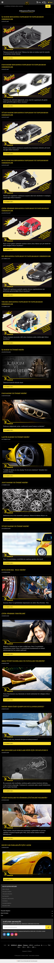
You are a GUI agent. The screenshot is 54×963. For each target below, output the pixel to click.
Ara (48, 6)
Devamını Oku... (8, 58)
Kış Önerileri (5, 896)
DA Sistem (5, 900)
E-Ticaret (22, 961)
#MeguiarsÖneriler (7, 893)
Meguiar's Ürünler (6, 891)
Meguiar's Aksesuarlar (8, 898)
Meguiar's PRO (6, 905)
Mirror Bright (5, 889)
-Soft (18, 961)
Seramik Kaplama (6, 903)
